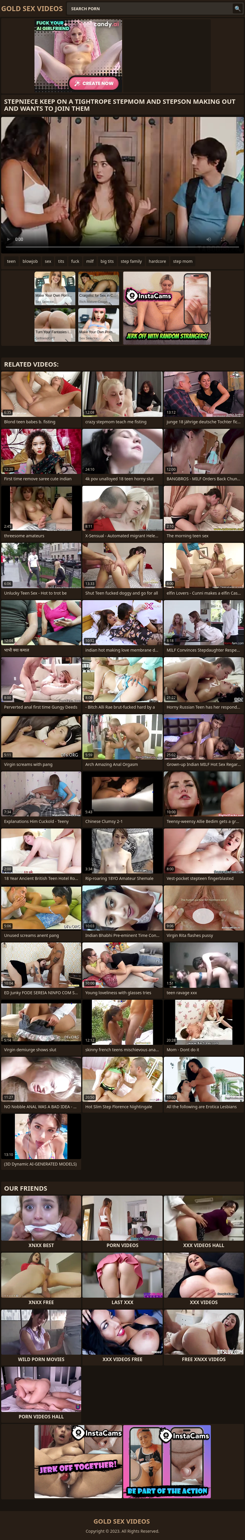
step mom (183, 261)
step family (131, 261)
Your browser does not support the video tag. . (122, 185)
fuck (75, 261)
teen (11, 261)
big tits (107, 261)
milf (89, 261)
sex (48, 261)
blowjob (30, 261)
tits (61, 261)
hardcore (157, 261)
